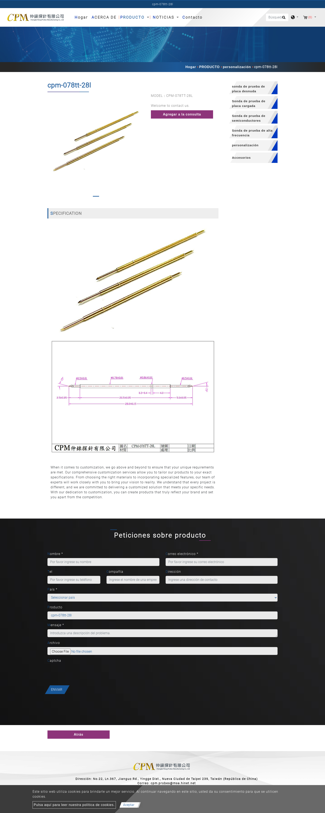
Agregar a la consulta (182, 114)
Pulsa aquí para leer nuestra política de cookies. (74, 805)
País (52, 589)
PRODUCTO (209, 67)
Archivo (53, 643)
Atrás (78, 734)
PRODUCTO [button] (133, 17)
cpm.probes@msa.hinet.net (173, 783)
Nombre (55, 554)
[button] (50, 146)
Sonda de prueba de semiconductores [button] (248, 118)
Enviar (56, 690)
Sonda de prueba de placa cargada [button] (248, 103)
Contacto (192, 17)
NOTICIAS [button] (164, 17)
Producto (54, 607)
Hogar (82, 16)
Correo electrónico (182, 554)
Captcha (54, 661)
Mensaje (55, 625)
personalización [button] (245, 145)
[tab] (251, 87)
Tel (49, 572)
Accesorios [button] (241, 157)
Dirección (173, 572)
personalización (237, 67)
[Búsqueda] (277, 17)
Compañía (115, 572)
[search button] (283, 19)
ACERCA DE (104, 17)
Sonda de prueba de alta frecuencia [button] (252, 133)
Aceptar (128, 805)
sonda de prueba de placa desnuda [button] (248, 89)
